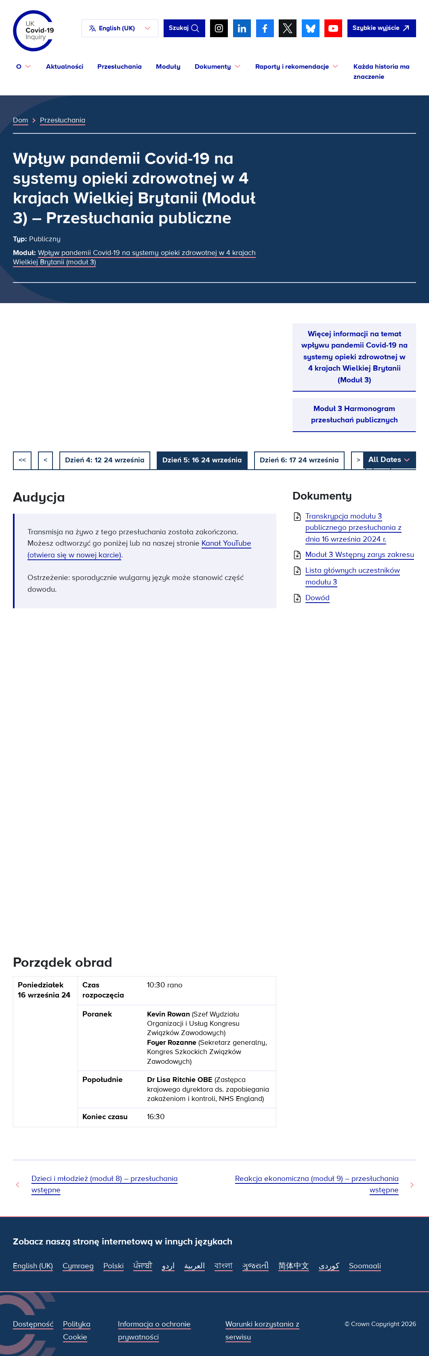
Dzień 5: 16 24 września (202, 460)
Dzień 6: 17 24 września (299, 460)
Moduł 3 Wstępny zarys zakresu (359, 554)
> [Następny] (358, 460)
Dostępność (33, 1324)
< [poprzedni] (45, 460)
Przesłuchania (119, 66)
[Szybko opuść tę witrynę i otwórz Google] (381, 28)
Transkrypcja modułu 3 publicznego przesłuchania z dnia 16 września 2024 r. (353, 528)
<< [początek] (22, 460)
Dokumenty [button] (213, 66)
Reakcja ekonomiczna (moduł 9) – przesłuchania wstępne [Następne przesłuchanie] (317, 1184)
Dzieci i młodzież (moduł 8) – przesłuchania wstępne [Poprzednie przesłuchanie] (105, 1184)
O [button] (18, 66)
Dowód (317, 598)
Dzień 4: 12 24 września (105, 460)
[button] (120, 28)
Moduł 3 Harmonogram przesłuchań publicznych (354, 414)
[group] (144, 1055)
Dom (20, 120)
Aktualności (64, 66)
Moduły (168, 66)
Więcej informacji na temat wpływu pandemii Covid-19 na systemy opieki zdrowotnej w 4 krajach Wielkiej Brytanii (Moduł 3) (354, 357)
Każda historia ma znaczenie (381, 71)
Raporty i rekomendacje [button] (292, 66)
